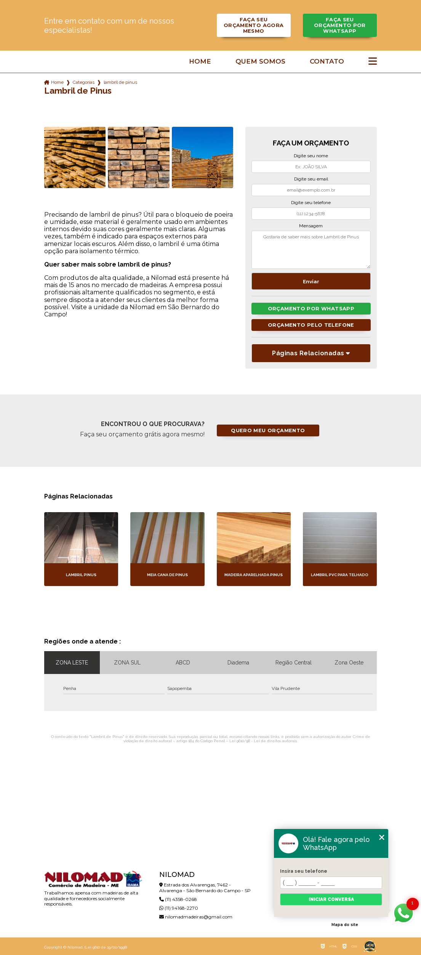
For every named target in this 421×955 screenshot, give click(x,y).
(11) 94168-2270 (178, 908)
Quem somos (260, 61)
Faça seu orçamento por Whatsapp (340, 25)
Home (200, 61)
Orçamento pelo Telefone (311, 325)
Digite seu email (311, 179)
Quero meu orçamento (268, 430)
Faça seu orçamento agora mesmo (254, 25)
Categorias (83, 82)
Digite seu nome (311, 155)
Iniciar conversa (331, 899)
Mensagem (311, 225)
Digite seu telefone (311, 202)
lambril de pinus (120, 82)
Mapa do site (344, 924)
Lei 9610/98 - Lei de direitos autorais (263, 741)
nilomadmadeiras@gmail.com (195, 917)
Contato (327, 61)
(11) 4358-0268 (178, 899)
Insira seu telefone (303, 871)
